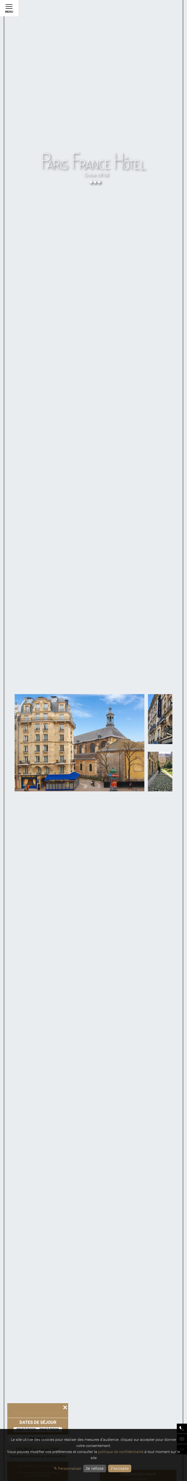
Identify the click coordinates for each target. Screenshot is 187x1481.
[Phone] (182, 1428)
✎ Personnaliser (67, 1468)
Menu (9, 9)
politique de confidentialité (120, 1451)
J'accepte (119, 1468)
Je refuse (94, 1468)
